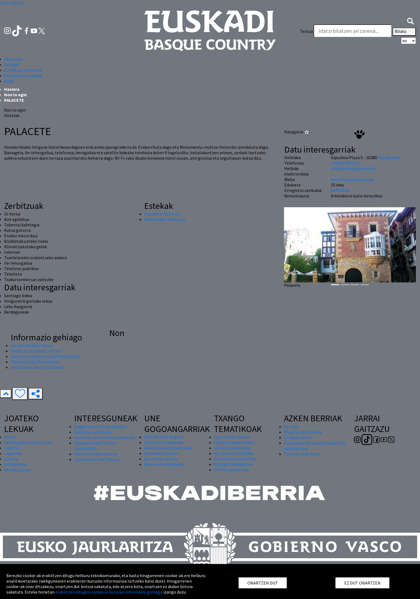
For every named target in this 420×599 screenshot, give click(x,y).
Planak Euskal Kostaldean (35, 361)
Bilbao (10, 437)
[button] (410, 20)
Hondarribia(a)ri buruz (32, 345)
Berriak (291, 426)
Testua (306, 31)
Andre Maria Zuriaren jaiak (168, 448)
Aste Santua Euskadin (164, 464)
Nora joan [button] (13, 59)
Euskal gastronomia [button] (23, 70)
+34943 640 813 (345, 163)
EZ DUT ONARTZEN (362, 583)
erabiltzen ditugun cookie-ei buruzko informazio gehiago (109, 592)
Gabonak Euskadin (161, 453)
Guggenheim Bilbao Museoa (100, 426)
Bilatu (404, 31)
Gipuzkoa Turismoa (162, 214)
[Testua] (353, 30)
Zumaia (11, 458)
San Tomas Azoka (160, 458)
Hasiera (11, 89)
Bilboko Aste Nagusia (164, 437)
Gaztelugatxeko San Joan (28, 442)
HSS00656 (340, 190)
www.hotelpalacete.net (353, 179)
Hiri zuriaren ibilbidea (234, 453)
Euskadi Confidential (233, 464)
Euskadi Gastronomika (235, 458)
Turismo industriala (232, 448)
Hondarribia (389, 157)
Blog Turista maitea (302, 432)
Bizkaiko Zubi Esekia (93, 432)
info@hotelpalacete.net (353, 168)
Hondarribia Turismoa (164, 219)
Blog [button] (8, 81)
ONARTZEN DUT (262, 583)
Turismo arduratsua (302, 454)
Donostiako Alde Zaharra (97, 459)
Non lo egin (15, 94)
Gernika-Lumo (17, 469)
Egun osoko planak (232, 437)
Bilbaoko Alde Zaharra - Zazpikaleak (96, 445)
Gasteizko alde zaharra (95, 454)
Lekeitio (11, 448)
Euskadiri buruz (298, 437)
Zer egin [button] (11, 64)
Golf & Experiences (231, 469)
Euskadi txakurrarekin (234, 442)
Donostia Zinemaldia (163, 442)
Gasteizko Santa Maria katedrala (104, 437)
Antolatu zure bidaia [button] (23, 75)
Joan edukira (12, 2)
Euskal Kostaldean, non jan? (37, 350)
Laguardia (13, 453)
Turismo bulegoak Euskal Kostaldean (45, 356)
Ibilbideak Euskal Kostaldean (38, 367)
